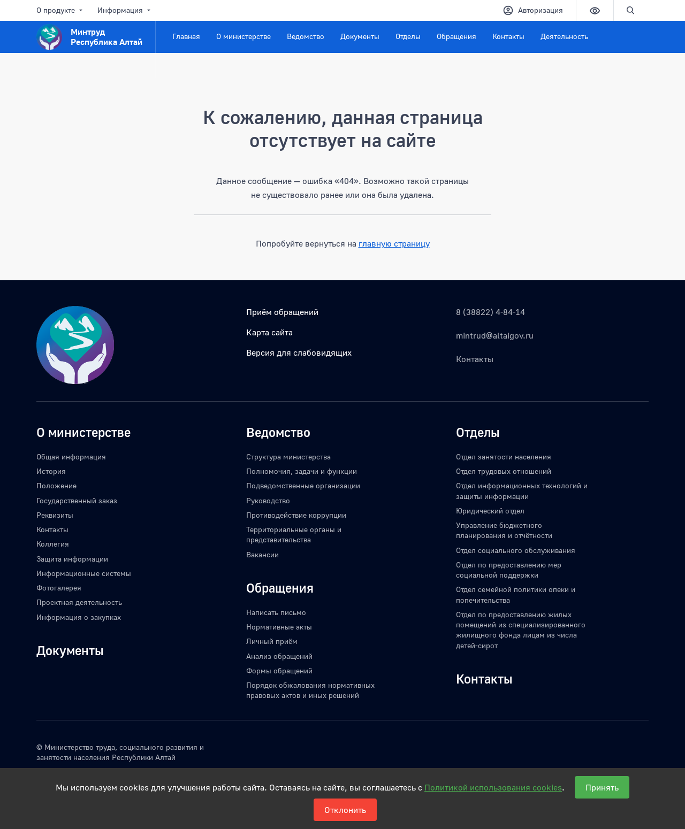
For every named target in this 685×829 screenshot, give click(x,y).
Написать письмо (276, 612)
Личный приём (272, 641)
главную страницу (394, 243)
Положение (56, 485)
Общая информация (71, 456)
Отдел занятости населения (503, 456)
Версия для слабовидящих (299, 352)
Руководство (268, 500)
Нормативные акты (279, 626)
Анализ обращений (279, 656)
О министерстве (243, 36)
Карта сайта (269, 332)
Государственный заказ (76, 500)
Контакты (508, 36)
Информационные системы (83, 573)
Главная (186, 36)
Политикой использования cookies (493, 787)
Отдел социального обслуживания (515, 550)
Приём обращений (282, 311)
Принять (602, 787)
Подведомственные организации (303, 485)
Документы (359, 36)
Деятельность (564, 36)
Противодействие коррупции (296, 514)
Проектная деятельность (79, 602)
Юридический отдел (490, 510)
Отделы (408, 36)
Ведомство (305, 36)
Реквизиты (54, 514)
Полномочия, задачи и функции (301, 470)
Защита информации (72, 558)
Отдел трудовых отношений (503, 470)
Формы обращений (279, 670)
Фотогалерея (58, 587)
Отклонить (345, 809)
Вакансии (262, 554)
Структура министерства (288, 456)
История (51, 470)
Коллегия (52, 543)
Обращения (456, 36)
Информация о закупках (78, 616)
